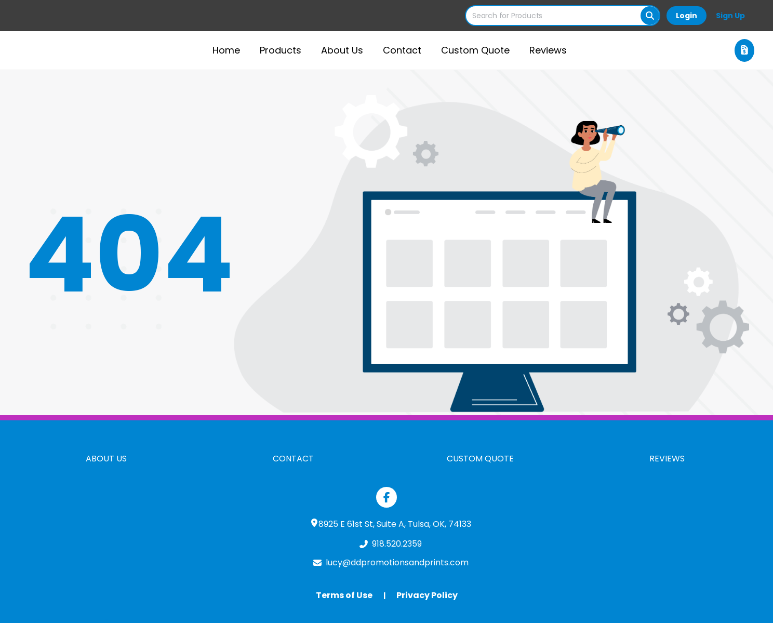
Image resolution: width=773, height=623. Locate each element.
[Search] (650, 15)
